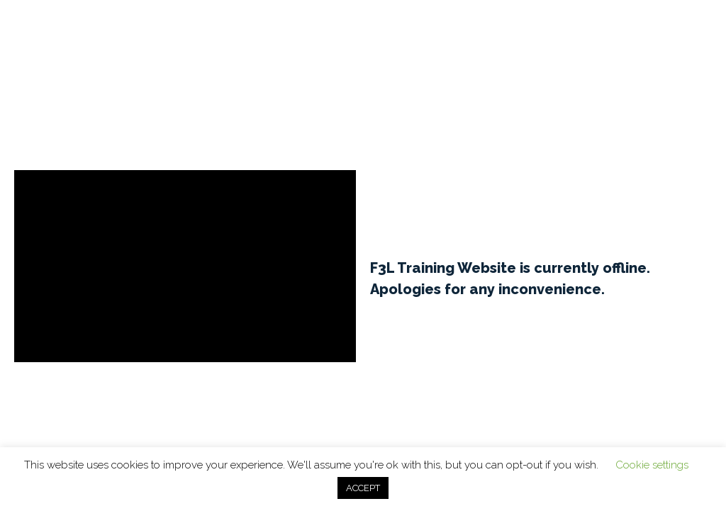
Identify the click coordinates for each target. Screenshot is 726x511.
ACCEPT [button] (363, 488)
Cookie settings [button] (651, 465)
